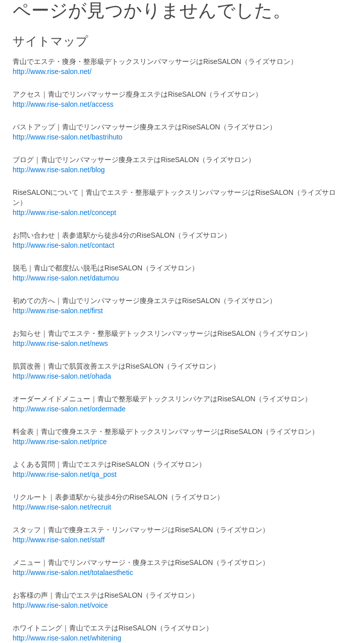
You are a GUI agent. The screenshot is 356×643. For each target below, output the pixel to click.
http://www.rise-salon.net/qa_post (64, 474)
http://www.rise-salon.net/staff (59, 540)
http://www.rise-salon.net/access (63, 104)
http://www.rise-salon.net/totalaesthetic (73, 572)
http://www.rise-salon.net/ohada (62, 376)
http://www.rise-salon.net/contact (63, 245)
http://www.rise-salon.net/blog (59, 170)
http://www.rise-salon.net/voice (60, 605)
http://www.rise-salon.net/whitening (67, 638)
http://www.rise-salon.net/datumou (66, 278)
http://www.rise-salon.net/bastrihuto (68, 137)
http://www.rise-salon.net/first (58, 311)
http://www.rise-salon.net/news (60, 343)
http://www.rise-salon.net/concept (64, 212)
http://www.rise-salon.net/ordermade (69, 409)
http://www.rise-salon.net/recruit (62, 507)
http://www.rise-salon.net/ (52, 71)
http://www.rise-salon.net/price (60, 442)
